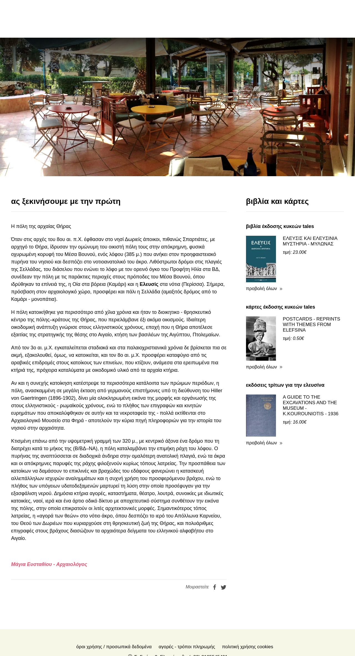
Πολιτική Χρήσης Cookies (247, 646)
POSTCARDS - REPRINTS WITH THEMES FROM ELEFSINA (311, 324)
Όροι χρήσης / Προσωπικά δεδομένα (114, 646)
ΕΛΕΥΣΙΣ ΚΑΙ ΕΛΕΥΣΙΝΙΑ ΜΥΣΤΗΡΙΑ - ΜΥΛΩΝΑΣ (310, 241)
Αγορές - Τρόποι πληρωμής (187, 646)
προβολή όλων (261, 288)
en (301, 18)
